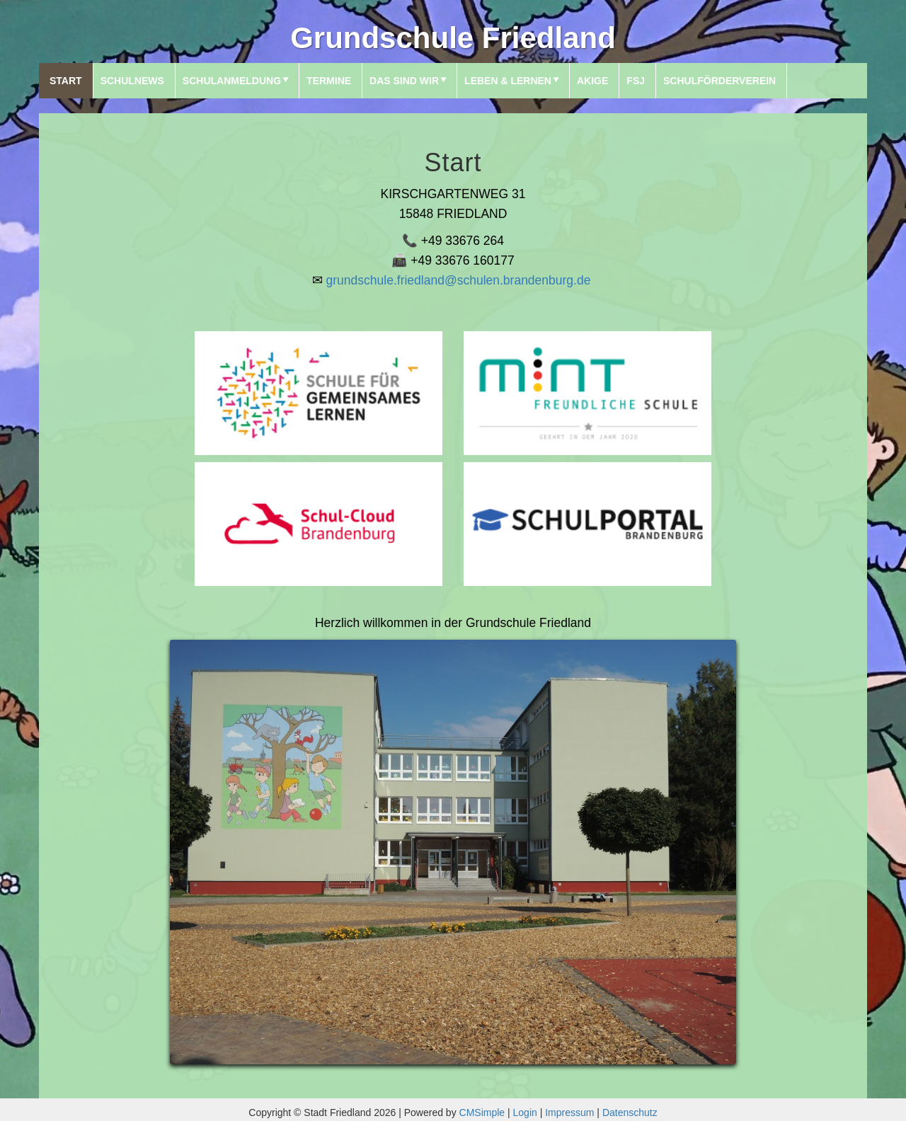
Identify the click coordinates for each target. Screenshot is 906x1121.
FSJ (635, 80)
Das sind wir (404, 80)
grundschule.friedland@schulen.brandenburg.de (458, 280)
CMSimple (482, 1112)
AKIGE (592, 80)
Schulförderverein (719, 80)
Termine (328, 80)
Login (525, 1112)
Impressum (569, 1112)
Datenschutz (630, 1112)
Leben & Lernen (507, 80)
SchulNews (132, 80)
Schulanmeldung (232, 80)
